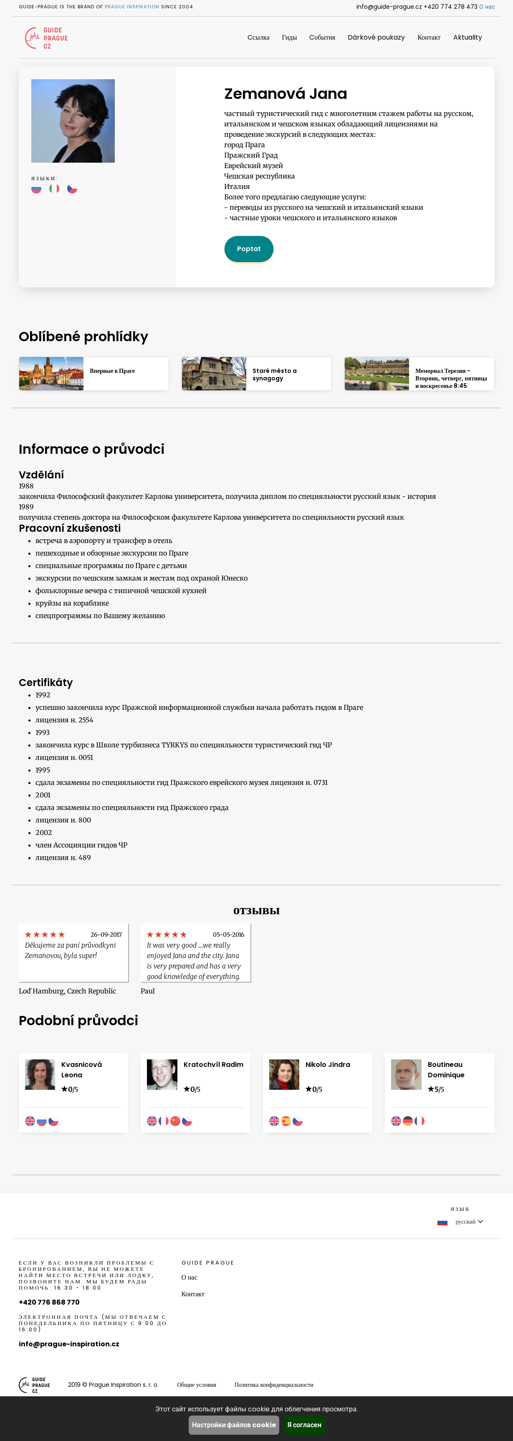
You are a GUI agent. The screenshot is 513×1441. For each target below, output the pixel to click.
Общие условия (196, 1385)
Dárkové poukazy (376, 37)
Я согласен (304, 1425)
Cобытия (322, 37)
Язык (460, 1209)
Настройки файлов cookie (234, 1425)
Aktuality (467, 37)
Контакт (428, 37)
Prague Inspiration (132, 6)
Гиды (289, 37)
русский (460, 1221)
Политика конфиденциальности (274, 1385)
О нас (487, 7)
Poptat (249, 249)
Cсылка (258, 37)
